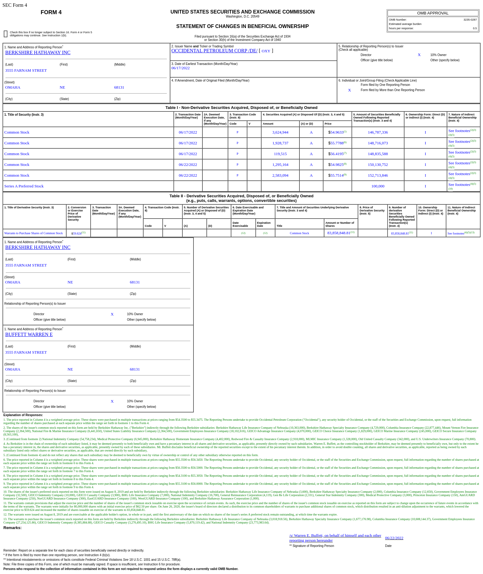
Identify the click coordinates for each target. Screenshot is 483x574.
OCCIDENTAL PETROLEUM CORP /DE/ (215, 50)
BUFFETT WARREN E (29, 334)
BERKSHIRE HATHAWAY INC (38, 52)
